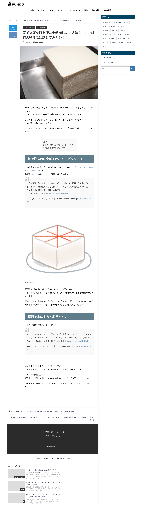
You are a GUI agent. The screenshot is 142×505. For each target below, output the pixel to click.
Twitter (32, 282)
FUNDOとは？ (107, 57)
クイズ (122, 26)
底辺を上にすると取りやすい (55, 148)
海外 (120, 34)
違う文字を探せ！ (110, 26)
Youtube (118, 22)
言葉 (113, 34)
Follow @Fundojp (63, 459)
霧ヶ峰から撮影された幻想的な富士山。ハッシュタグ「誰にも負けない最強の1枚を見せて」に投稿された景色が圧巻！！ (53, 419)
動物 (86, 10)
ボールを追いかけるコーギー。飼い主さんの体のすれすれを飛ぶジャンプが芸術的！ (45, 411)
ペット (115, 30)
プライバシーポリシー (110, 62)
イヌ (127, 22)
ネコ (130, 38)
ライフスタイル (74, 10)
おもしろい (108, 22)
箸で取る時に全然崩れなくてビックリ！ (60, 145)
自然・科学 (95, 10)
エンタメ (41, 10)
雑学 (32, 10)
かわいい (122, 38)
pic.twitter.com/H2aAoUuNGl (58, 193)
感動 (122, 42)
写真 (128, 34)
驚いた (124, 30)
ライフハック (42, 27)
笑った (107, 42)
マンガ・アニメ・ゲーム (56, 10)
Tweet (13, 28)
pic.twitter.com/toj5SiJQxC (78, 341)
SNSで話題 (108, 10)
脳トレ (107, 30)
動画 (129, 42)
